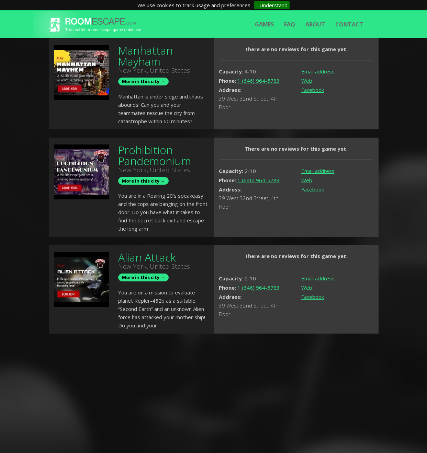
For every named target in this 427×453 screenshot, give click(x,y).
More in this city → (143, 81)
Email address (318, 71)
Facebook (312, 89)
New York (132, 70)
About (315, 24)
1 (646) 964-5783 (258, 80)
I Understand (272, 5)
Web (306, 80)
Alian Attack (147, 257)
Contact (349, 24)
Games (264, 24)
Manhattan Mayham (145, 56)
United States (170, 70)
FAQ (289, 24)
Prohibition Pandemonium (154, 155)
